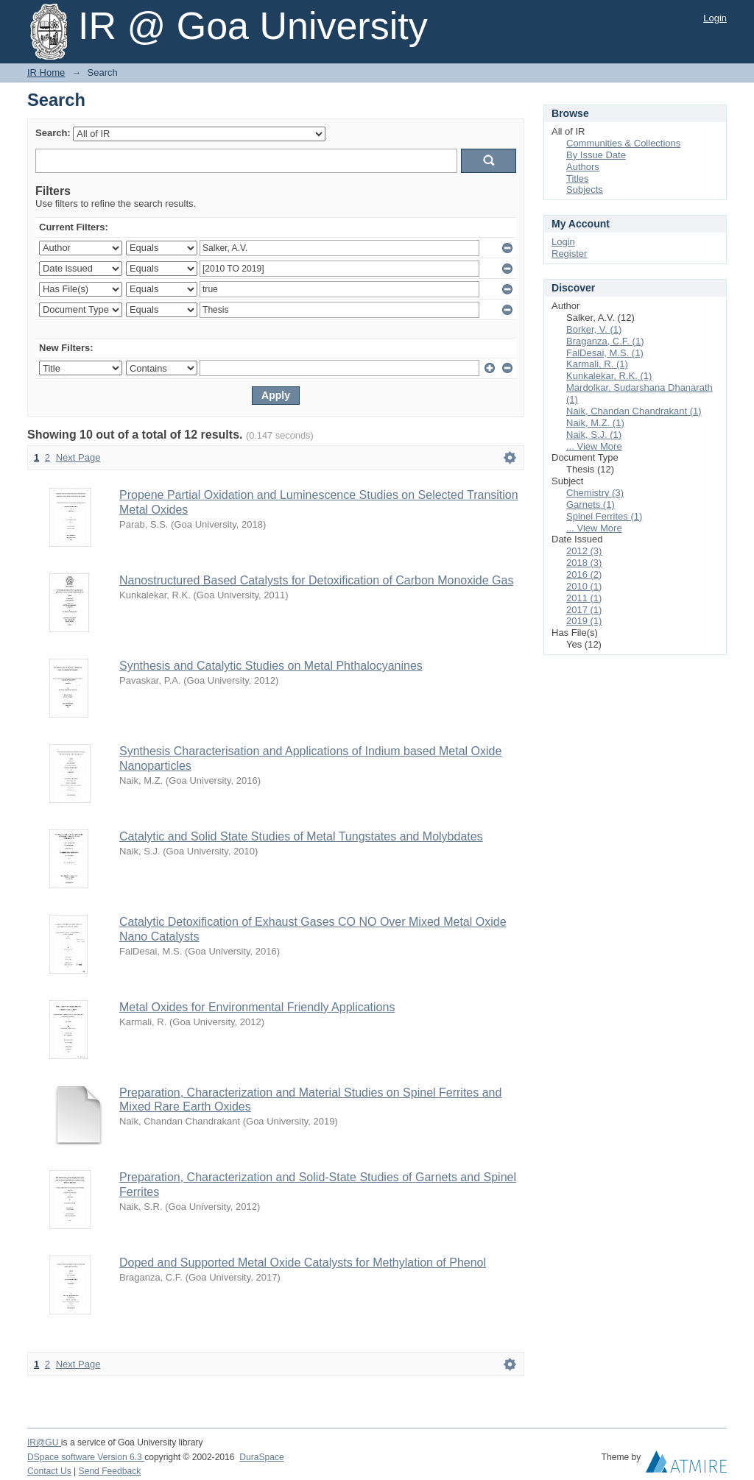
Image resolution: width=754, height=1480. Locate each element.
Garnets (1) (590, 504)
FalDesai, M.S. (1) (605, 352)
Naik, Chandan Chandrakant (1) (634, 411)
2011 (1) (584, 597)
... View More (594, 446)
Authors (582, 166)
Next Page (78, 457)
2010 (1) (584, 586)
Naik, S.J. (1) (593, 434)
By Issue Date (596, 154)
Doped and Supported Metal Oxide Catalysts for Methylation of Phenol (302, 1262)
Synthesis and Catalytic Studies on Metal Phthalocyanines (271, 665)
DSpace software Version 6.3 (85, 1457)
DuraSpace (261, 1457)
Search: (53, 132)
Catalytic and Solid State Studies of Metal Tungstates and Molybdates (301, 836)
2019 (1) (584, 620)
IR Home (46, 72)
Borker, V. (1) (593, 329)
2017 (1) (584, 609)
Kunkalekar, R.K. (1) (609, 375)
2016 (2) (584, 574)
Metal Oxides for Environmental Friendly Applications (257, 1007)
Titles (577, 178)
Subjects (584, 189)
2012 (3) (584, 550)
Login (715, 18)
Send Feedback (110, 1471)
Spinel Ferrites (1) (604, 516)
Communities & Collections (623, 143)
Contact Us (49, 1471)
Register (569, 253)
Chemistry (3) (595, 492)
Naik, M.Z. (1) (595, 422)
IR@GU (44, 1442)
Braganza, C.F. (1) (605, 341)
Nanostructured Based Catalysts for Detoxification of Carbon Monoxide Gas (316, 580)
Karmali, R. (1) (597, 363)
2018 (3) (584, 562)
